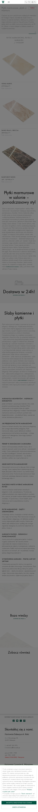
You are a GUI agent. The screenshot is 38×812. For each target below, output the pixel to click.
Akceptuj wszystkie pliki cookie (19, 803)
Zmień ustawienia (19, 807)
